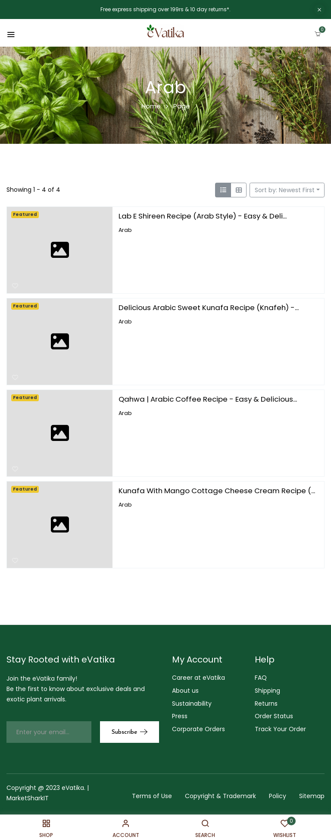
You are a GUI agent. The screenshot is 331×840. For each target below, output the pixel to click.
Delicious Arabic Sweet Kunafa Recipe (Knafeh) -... (209, 307)
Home (151, 106)
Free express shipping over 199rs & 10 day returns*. (165, 9)
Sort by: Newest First (285, 190)
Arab (125, 229)
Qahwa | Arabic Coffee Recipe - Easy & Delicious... (208, 399)
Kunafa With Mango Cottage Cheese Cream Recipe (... (217, 490)
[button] (317, 32)
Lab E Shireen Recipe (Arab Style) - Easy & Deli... (203, 216)
